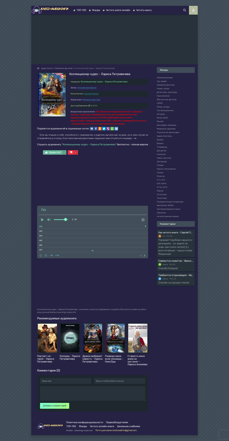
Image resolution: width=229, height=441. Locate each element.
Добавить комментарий (54, 405)
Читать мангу (144, 10)
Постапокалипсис (165, 110)
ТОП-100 (81, 10)
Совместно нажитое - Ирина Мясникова (175, 260)
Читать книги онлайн (118, 10)
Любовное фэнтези (91, 100)
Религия (161, 176)
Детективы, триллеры (167, 92)
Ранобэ (160, 121)
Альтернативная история (168, 209)
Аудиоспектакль (164, 136)
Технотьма (162, 198)
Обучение (161, 213)
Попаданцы (162, 147)
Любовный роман (165, 78)
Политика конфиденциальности (84, 422)
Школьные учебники (128, 426)
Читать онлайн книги (102, 426)
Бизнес (160, 143)
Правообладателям (117, 422)
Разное (160, 191)
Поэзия (160, 165)
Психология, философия (168, 132)
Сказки (160, 172)
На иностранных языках (168, 216)
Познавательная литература (170, 202)
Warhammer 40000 (165, 205)
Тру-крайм (162, 81)
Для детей (161, 151)
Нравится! (55, 152)
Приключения (163, 96)
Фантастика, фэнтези (167, 99)
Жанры (96, 10)
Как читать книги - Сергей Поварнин (175, 232)
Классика (161, 154)
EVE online (161, 183)
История (161, 114)
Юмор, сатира (163, 107)
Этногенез (162, 194)
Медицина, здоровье (166, 129)
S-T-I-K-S (161, 180)
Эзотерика (162, 161)
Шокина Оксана (91, 94)
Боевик (160, 140)
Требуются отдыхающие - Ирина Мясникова (175, 275)
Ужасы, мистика (164, 158)
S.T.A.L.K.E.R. (162, 187)
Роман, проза (163, 88)
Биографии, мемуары (166, 125)
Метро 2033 (162, 118)
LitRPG (160, 103)
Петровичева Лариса (86, 88)
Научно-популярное (166, 169)
